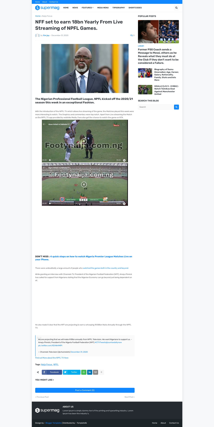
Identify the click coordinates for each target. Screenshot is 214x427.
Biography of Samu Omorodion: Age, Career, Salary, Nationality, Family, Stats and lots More (166, 74)
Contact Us (53, 2)
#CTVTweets (100, 342)
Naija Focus (47, 16)
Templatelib (82, 423)
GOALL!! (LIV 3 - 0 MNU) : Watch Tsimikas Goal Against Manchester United (166, 90)
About (44, 2)
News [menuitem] (75, 8)
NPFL (55, 365)
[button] (176, 7)
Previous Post (43, 397)
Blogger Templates (54, 423)
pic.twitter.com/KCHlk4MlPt (50, 345)
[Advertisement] (85, 236)
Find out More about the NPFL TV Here (51, 358)
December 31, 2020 (79, 352)
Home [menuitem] (66, 8)
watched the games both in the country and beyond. (106, 268)
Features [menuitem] (87, 8)
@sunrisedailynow (114, 342)
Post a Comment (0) (84, 390)
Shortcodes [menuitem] (135, 8)
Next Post (129, 397)
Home (37, 2)
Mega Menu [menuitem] (103, 8)
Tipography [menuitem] (118, 8)
